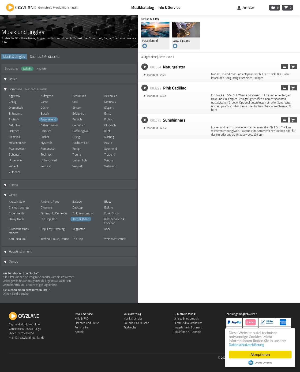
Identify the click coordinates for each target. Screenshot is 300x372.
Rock (107, 229)
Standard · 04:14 (156, 74)
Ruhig (75, 149)
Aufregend (47, 96)
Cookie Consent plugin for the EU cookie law (260, 362)
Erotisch (14, 119)
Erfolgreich (79, 113)
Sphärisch (15, 154)
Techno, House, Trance (55, 239)
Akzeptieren (260, 354)
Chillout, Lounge (19, 207)
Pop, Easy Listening (52, 229)
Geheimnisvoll (49, 125)
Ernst (107, 113)
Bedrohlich (79, 96)
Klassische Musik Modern (19, 231)
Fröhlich (109, 119)
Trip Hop (77, 239)
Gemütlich (78, 125)
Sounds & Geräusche (44, 56)
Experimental (17, 213)
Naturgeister (174, 66)
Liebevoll (14, 137)
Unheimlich (79, 160)
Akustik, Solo (17, 202)
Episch (45, 113)
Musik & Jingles (14, 56)
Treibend (109, 154)
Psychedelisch (17, 149)
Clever (44, 102)
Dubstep (77, 207)
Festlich (77, 119)
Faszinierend (48, 119)
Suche (24, 294)
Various (108, 160)
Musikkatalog (142, 7)
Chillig (12, 102)
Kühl (107, 131)
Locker (45, 137)
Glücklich (110, 125)
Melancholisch (17, 143)
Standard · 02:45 (156, 128)
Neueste (41, 69)
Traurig (76, 154)
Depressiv (110, 102)
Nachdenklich (80, 143)
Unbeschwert (49, 160)
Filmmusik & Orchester (188, 323)
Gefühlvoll (15, 125)
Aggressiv (14, 96)
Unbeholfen (16, 160)
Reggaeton (78, 229)
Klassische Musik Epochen (114, 221)
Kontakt (79, 332)
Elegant (108, 108)
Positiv (108, 143)
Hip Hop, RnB (49, 219)
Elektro (108, 207)
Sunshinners (174, 120)
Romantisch (48, 149)
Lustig (76, 137)
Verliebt (13, 166)
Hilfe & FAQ (82, 318)
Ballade (77, 202)
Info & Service (169, 7)
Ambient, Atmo (50, 202)
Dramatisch (16, 108)
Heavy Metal (16, 219)
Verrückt (46, 166)
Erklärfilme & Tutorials (187, 332)
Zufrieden (15, 172)
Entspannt (15, 113)
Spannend (110, 149)
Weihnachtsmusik (115, 239)
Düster (45, 108)
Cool (75, 102)
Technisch (47, 154)
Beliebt (27, 69)
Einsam (77, 108)
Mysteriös (46, 143)
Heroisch (46, 131)
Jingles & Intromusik (186, 318)
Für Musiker (82, 327)
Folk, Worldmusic (83, 213)
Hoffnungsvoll (80, 131)
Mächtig (109, 137)
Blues (107, 202)
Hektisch (14, 131)
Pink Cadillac (174, 88)
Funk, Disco (111, 213)
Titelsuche (130, 327)
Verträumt (110, 166)
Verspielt (77, 166)
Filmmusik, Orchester (54, 213)
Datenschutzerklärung (246, 344)
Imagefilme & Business (188, 327)
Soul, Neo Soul (18, 239)
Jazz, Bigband (80, 219)
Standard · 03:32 (156, 95)
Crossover (47, 207)
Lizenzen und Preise (87, 323)
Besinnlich (110, 96)
